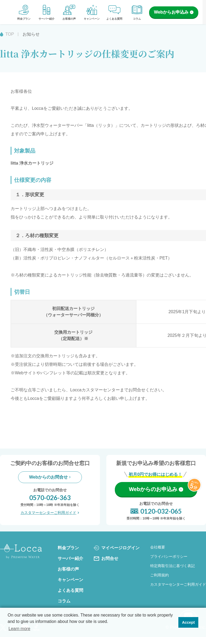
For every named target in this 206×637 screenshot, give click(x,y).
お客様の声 (69, 12)
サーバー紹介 (46, 12)
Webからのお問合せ (50, 477)
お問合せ (106, 558)
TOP (9, 34)
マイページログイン (117, 548)
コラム (137, 12)
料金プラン (24, 12)
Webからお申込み (173, 12)
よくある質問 (114, 12)
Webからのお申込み (156, 489)
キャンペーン (92, 12)
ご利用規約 (159, 575)
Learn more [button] (19, 628)
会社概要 (157, 547)
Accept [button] (188, 622)
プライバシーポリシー (168, 556)
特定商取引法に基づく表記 (172, 566)
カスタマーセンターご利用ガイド (49, 512)
